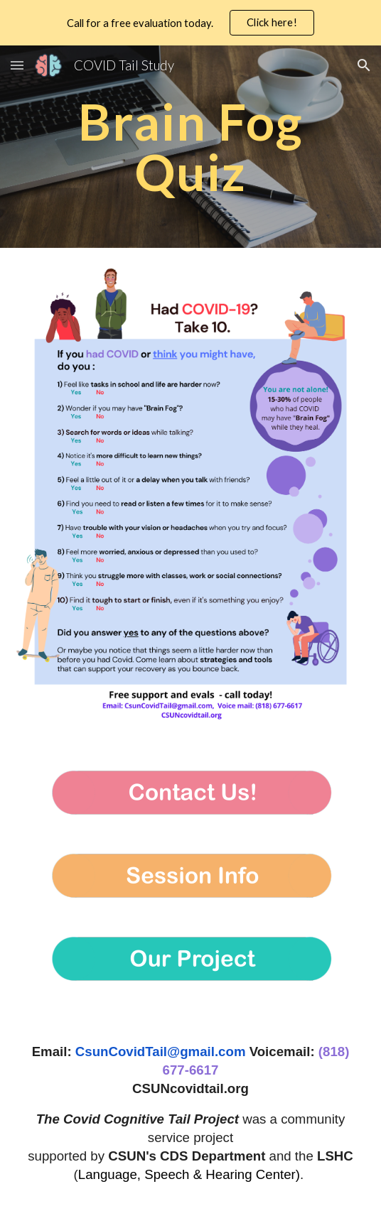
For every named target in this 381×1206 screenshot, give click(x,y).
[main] (190, 146)
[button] (17, 65)
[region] (190, 22)
